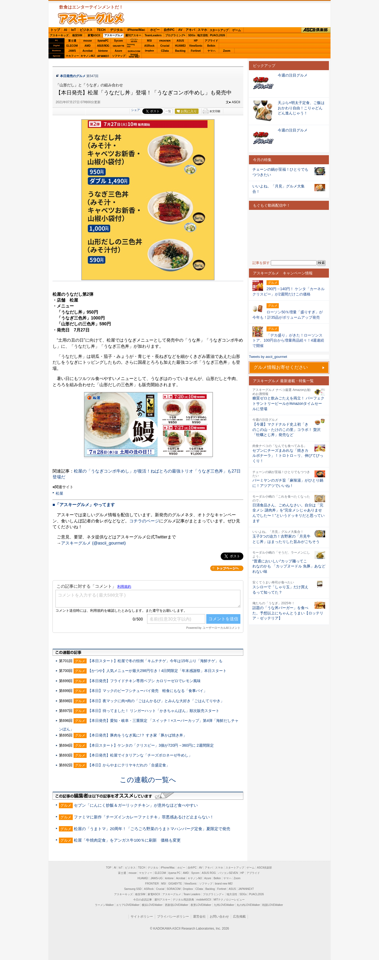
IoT (73, 30)
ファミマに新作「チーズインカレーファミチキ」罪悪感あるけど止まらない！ (144, 817)
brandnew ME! (134, 56)
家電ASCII (94, 35)
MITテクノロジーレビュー (229, 899)
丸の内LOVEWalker (248, 904)
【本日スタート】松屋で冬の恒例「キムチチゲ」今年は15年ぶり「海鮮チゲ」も (155, 661)
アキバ (190, 30)
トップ (55, 30)
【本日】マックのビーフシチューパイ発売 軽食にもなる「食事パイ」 (147, 691)
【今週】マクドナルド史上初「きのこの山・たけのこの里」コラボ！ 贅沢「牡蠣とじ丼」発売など (286, 429)
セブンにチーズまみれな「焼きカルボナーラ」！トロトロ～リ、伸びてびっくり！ (287, 455)
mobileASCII (203, 899)
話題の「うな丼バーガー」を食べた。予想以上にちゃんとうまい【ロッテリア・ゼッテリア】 (287, 613)
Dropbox (149, 50)
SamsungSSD (131, 45)
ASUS (180, 40)
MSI (149, 40)
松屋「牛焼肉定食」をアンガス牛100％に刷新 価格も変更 (127, 840)
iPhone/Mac (136, 30)
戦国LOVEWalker (272, 904)
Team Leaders (191, 894)
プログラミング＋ (213, 894)
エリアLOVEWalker (127, 904)
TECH (101, 30)
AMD (87, 45)
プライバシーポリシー (173, 916)
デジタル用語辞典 (183, 899)
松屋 (59, 493)
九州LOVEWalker (224, 904)
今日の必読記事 (142, 899)
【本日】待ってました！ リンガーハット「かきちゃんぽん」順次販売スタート (153, 711)
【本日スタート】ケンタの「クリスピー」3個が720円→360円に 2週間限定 (150, 745)
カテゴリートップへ (226, 568)
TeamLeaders (153, 35)
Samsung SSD (133, 888)
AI (65, 30)
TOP (108, 867)
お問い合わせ (219, 916)
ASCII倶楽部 (315, 30)
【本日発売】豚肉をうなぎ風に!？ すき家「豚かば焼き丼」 (137, 735)
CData (165, 50)
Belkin (211, 45)
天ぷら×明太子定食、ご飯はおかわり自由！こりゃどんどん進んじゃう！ (301, 108)
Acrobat (88, 50)
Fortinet (196, 50)
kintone (103, 50)
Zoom (226, 50)
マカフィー (72, 55)
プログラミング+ (175, 35)
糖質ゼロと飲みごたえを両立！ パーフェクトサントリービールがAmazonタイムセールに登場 (288, 403)
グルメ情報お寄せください (280, 367)
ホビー (155, 30)
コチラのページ (144, 521)
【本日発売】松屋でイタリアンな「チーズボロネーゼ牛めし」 (140, 755)
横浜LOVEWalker (152, 904)
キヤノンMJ (87, 55)
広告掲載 (239, 916)
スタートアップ (218, 30)
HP (196, 40)
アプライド (211, 40)
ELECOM (72, 45)
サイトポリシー (142, 916)
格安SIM (77, 35)
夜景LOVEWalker (201, 904)
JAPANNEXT (103, 56)
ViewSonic (196, 45)
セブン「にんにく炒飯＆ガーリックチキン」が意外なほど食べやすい (136, 805)
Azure (118, 50)
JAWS (72, 50)
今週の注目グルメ (293, 75)
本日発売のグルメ (73, 76)
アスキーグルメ (113, 35)
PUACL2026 (217, 35)
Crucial (165, 45)
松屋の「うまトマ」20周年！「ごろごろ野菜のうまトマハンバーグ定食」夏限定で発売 (152, 828)
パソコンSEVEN (134, 40)
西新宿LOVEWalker (176, 904)
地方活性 (202, 35)
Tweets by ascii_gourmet (268, 357)
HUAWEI (180, 45)
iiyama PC (174, 872)
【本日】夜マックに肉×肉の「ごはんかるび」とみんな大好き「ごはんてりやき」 (156, 701)
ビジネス (86, 30)
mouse (87, 40)
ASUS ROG (103, 45)
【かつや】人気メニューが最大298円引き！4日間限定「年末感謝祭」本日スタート (157, 671)
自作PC (169, 30)
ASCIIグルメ (91, 18)
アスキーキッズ (59, 35)
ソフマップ (118, 55)
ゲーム (236, 30)
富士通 (72, 40)
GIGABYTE (118, 46)
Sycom (118, 40)
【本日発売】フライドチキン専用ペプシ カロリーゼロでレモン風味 (144, 681)
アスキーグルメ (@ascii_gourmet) (93, 543)
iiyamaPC (103, 40)
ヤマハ (211, 50)
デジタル (116, 30)
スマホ (202, 30)
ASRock (149, 45)
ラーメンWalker (104, 904)
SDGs (191, 35)
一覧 (168, 111)
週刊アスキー (133, 35)
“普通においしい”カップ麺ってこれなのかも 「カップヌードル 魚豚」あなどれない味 (288, 566)
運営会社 (199, 916)
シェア (135, 109)
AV (180, 30)
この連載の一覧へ (148, 780)
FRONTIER (165, 40)
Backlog (180, 50)
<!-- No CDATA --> (289, 235)
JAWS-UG (156, 878)
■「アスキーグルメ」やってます (84, 504)
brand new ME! (224, 883)
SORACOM (174, 888)
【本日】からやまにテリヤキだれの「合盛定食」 (129, 765)
